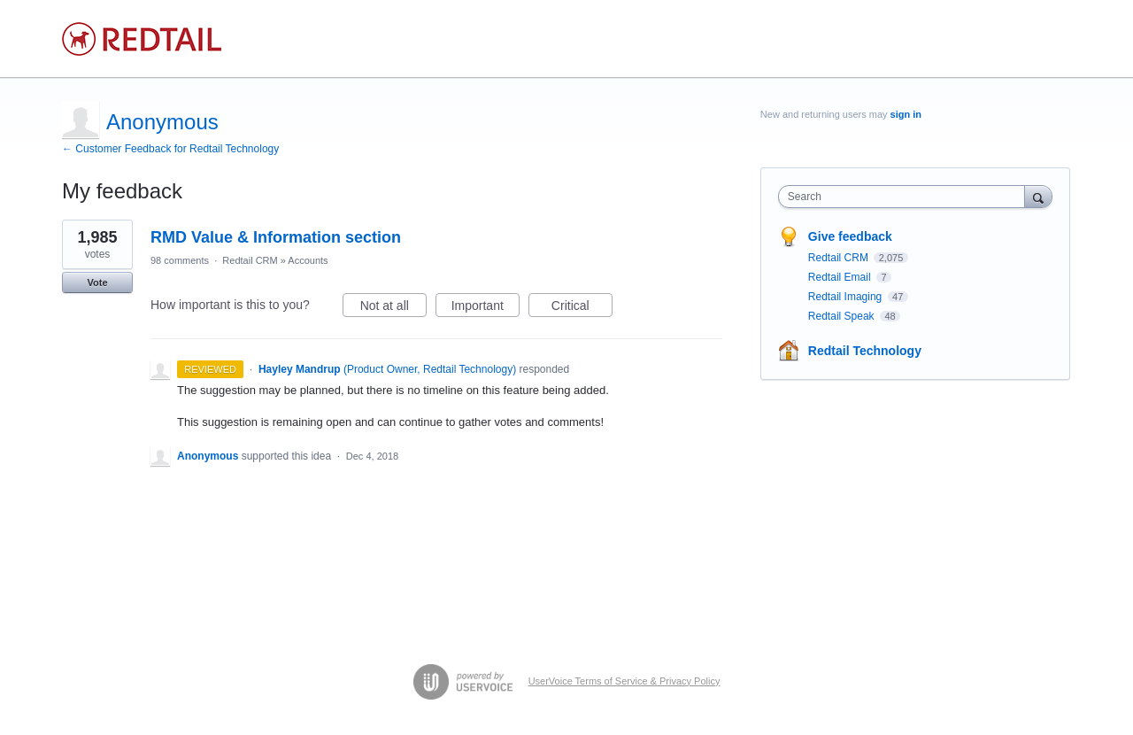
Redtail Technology (864, 351)
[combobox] (906, 196)
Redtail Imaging (846, 296)
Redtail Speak (842, 316)
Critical (582, 308)
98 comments (179, 260)
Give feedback (850, 236)
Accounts (308, 260)
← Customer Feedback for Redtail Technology (170, 149)
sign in (905, 114)
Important (485, 308)
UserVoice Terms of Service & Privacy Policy (624, 681)
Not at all (393, 308)
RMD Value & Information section (275, 237)
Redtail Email (841, 277)
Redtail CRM (249, 260)
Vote (97, 282)
